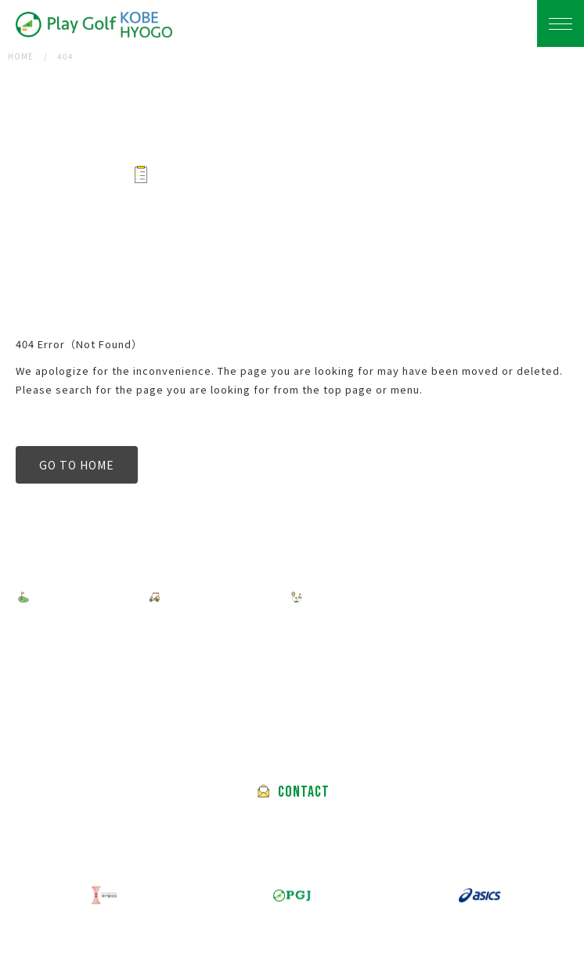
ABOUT (298, 633)
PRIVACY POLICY (81, 633)
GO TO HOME (76, 465)
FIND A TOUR (77, 597)
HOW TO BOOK (214, 597)
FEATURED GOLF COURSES (389, 597)
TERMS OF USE (202, 633)
